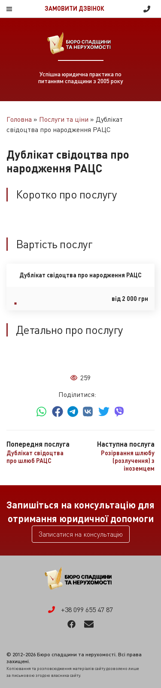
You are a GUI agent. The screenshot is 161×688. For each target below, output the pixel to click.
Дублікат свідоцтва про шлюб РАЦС (35, 456)
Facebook (71, 624)
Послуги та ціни (63, 119)
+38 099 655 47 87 (146, 9)
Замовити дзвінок (74, 8)
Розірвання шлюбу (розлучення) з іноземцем (128, 460)
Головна (19, 119)
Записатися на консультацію (81, 534)
